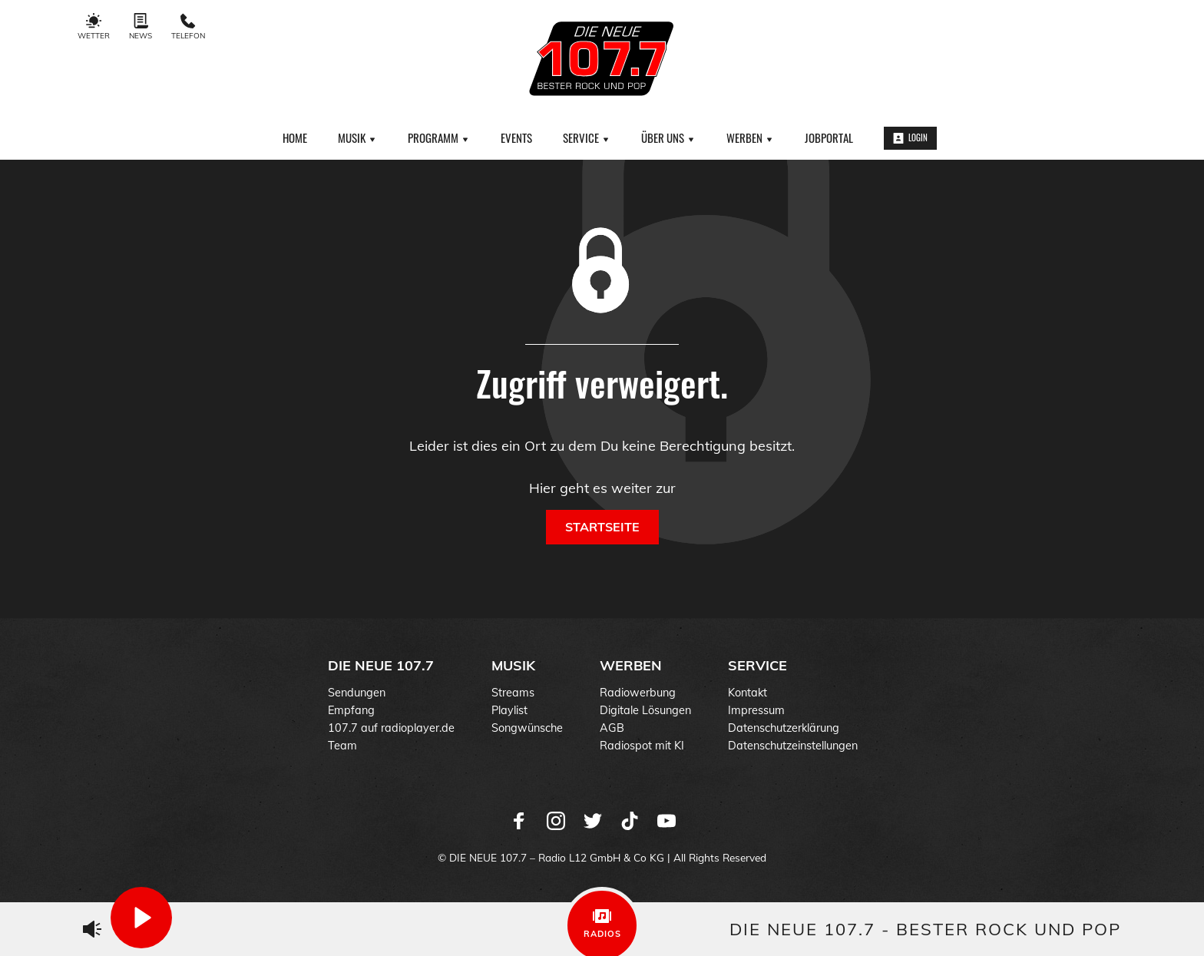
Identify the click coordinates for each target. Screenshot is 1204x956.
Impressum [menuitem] (756, 710)
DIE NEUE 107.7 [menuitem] (381, 665)
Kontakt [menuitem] (747, 693)
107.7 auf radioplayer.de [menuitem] (391, 728)
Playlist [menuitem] (509, 710)
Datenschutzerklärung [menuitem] (783, 728)
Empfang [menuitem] (351, 710)
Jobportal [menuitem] (829, 137)
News (140, 27)
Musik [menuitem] (357, 137)
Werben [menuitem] (750, 137)
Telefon (188, 27)
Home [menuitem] (295, 137)
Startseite (602, 526)
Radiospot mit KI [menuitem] (642, 746)
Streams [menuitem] (512, 693)
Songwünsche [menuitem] (527, 728)
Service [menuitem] (586, 137)
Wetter (94, 27)
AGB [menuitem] (612, 728)
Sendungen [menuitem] (356, 693)
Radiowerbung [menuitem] (638, 693)
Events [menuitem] (516, 137)
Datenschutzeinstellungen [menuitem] (793, 746)
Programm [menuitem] (439, 137)
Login (910, 137)
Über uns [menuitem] (668, 137)
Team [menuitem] (342, 746)
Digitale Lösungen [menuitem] (645, 710)
